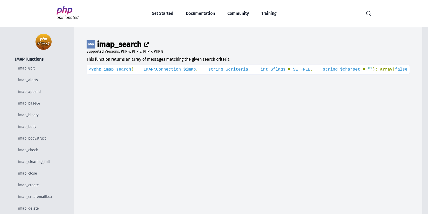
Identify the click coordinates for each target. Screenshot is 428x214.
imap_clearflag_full (34, 162)
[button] (369, 13)
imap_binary (28, 115)
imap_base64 (29, 103)
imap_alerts (28, 80)
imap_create (28, 185)
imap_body (27, 127)
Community (238, 13)
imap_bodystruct (32, 138)
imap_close (27, 173)
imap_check (28, 150)
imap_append (29, 91)
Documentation (200, 13)
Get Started (162, 13)
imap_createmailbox (35, 197)
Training (269, 13)
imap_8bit (26, 68)
